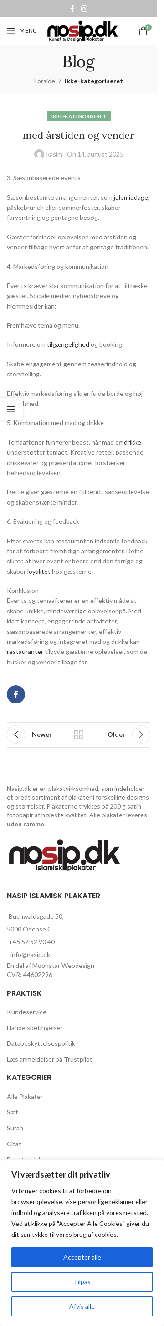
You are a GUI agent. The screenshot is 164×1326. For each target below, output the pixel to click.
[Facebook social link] (72, 8)
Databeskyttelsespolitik (41, 1043)
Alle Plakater (25, 1096)
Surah (15, 1128)
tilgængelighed (68, 344)
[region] (82, 1242)
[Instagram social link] (84, 8)
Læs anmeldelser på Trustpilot (49, 1059)
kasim (54, 154)
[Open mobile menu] (21, 31)
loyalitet (39, 571)
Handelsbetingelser (35, 1028)
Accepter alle (82, 1257)
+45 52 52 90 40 (32, 942)
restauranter (25, 651)
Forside (44, 81)
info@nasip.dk (30, 954)
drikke (132, 442)
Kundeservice (26, 1012)
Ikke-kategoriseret (94, 81)
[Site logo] (83, 30)
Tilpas (82, 1282)
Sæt (12, 1112)
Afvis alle (82, 1306)
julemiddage (131, 197)
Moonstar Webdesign (63, 965)
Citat (14, 1144)
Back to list (79, 734)
